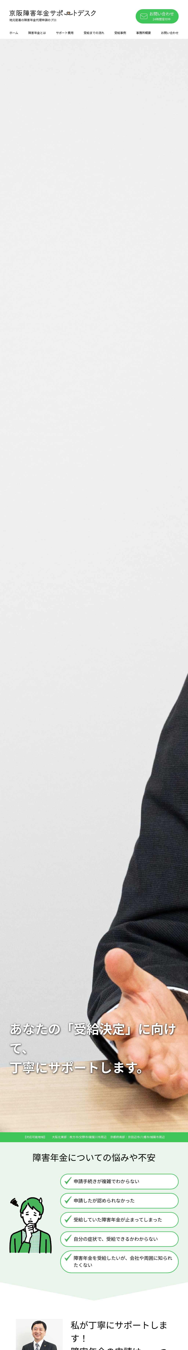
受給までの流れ (94, 33)
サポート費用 (65, 33)
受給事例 (120, 33)
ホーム (13, 33)
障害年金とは (37, 33)
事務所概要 (143, 33)
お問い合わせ (170, 33)
